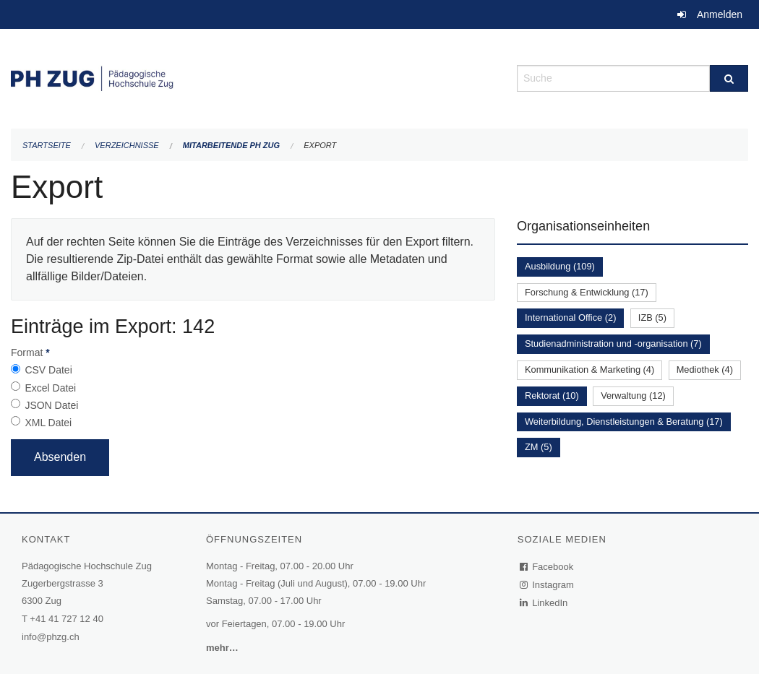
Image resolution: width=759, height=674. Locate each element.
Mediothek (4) (705, 369)
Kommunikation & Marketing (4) (589, 369)
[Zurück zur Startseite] (253, 77)
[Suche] (729, 78)
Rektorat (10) (552, 395)
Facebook (547, 566)
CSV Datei (48, 370)
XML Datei (48, 422)
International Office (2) (570, 317)
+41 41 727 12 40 (66, 618)
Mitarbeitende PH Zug (231, 145)
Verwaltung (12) (633, 395)
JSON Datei (51, 405)
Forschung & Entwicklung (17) (586, 292)
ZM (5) (538, 446)
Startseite (46, 145)
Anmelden (719, 14)
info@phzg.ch (51, 636)
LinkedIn (544, 602)
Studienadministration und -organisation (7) (613, 343)
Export (320, 145)
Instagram (548, 584)
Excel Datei (50, 388)
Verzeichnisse (127, 145)
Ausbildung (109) (560, 266)
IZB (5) (652, 317)
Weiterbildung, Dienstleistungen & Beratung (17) (624, 421)
